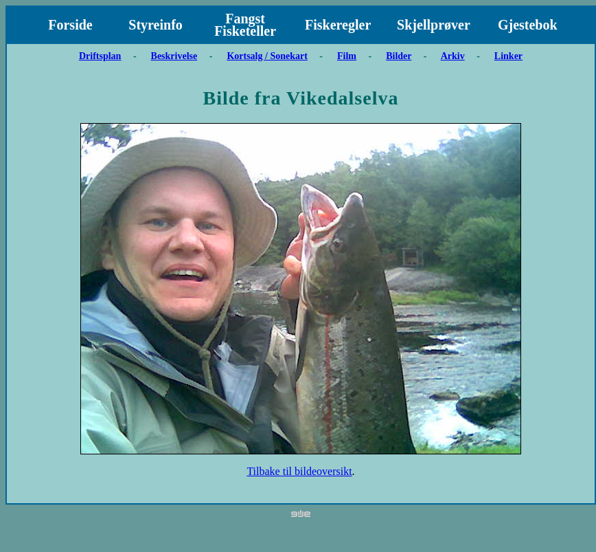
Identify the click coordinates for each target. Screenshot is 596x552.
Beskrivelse (174, 56)
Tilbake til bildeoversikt (299, 471)
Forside (70, 24)
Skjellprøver (433, 24)
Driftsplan (100, 56)
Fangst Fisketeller (245, 24)
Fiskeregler (338, 24)
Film (346, 56)
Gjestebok (528, 24)
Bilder (398, 56)
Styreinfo (155, 24)
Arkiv (453, 56)
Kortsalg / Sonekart (267, 56)
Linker (508, 56)
